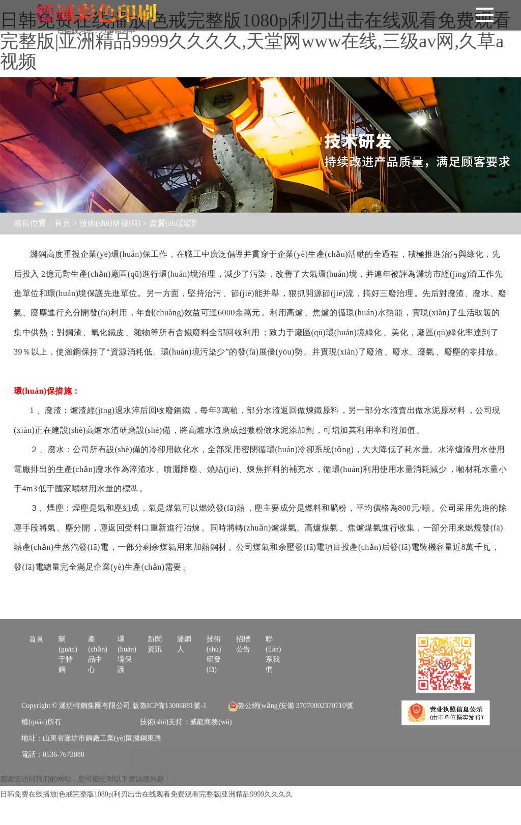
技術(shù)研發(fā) (109, 223)
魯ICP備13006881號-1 (173, 730)
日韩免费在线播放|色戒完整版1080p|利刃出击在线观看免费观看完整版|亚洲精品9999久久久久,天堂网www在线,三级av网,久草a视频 (255, 41)
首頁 (62, 223)
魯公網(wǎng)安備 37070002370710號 (290, 730)
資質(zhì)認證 (173, 223)
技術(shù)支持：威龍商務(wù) (186, 746)
